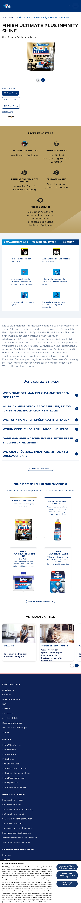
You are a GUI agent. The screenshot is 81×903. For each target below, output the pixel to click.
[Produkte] (8, 739)
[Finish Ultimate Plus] (11, 745)
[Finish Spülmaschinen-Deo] (14, 787)
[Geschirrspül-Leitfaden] (15, 794)
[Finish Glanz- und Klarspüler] (15, 768)
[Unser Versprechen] (11, 699)
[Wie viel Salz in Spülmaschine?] (16, 842)
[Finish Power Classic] (11, 763)
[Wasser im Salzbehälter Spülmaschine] (19, 837)
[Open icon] (69, 6)
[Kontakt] (6, 708)
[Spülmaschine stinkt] (11, 804)
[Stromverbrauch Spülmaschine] (16, 833)
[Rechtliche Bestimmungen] (14, 727)
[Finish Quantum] (9, 754)
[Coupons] (6, 694)
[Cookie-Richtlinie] (10, 718)
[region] (40, 881)
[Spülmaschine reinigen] (12, 800)
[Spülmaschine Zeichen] (12, 823)
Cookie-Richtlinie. (12, 900)
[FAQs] (4, 704)
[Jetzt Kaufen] (8, 690)
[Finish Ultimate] (9, 749)
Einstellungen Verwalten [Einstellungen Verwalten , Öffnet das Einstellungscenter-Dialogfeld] (67, 883)
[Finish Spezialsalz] (10, 782)
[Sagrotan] (6, 855)
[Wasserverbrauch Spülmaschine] (17, 828)
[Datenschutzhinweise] (12, 723)
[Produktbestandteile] (43, 242)
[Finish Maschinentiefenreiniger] (16, 773)
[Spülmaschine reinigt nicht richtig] (17, 809)
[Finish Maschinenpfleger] (13, 778)
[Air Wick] (6, 859)
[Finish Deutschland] (13, 684)
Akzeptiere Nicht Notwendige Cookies (67, 867)
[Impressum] (7, 713)
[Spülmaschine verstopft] (13, 814)
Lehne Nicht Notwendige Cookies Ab (67, 875)
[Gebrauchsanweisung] (16, 242)
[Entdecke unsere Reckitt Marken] (19, 849)
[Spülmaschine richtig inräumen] (17, 818)
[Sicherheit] (68, 242)
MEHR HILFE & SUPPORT (39, 469)
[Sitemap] (6, 732)
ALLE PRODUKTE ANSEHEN (39, 601)
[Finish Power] (8, 759)
